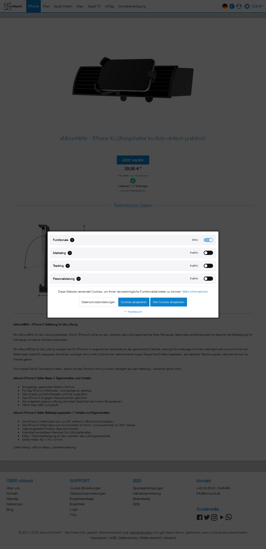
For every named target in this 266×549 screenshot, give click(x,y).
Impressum (133, 311)
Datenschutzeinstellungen (98, 302)
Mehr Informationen (195, 291)
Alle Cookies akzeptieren (168, 302)
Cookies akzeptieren (134, 302)
